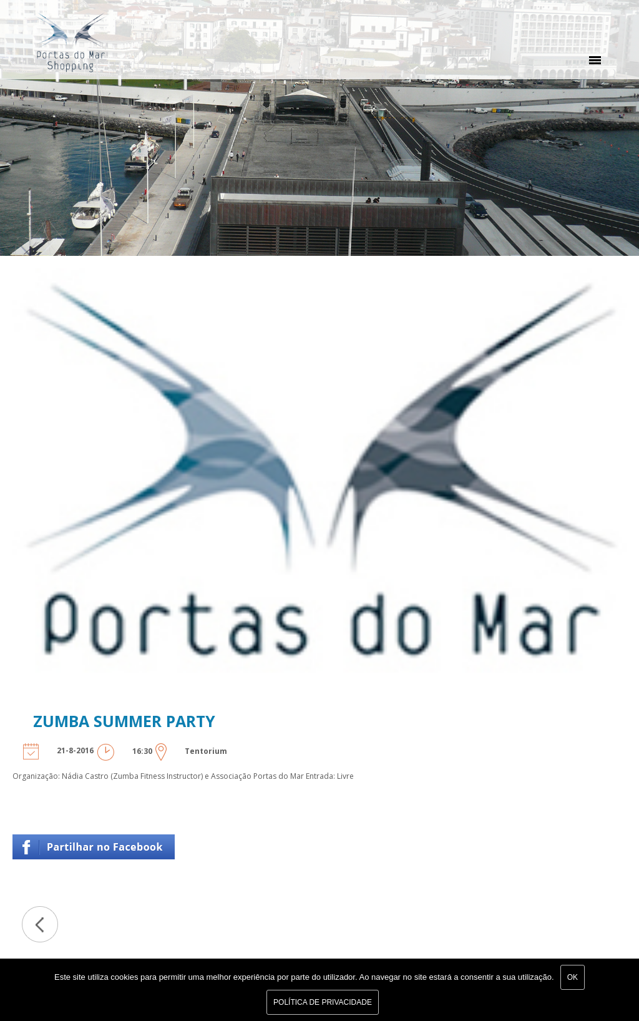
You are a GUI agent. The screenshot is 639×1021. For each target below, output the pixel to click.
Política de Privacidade (322, 1002)
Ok (572, 977)
